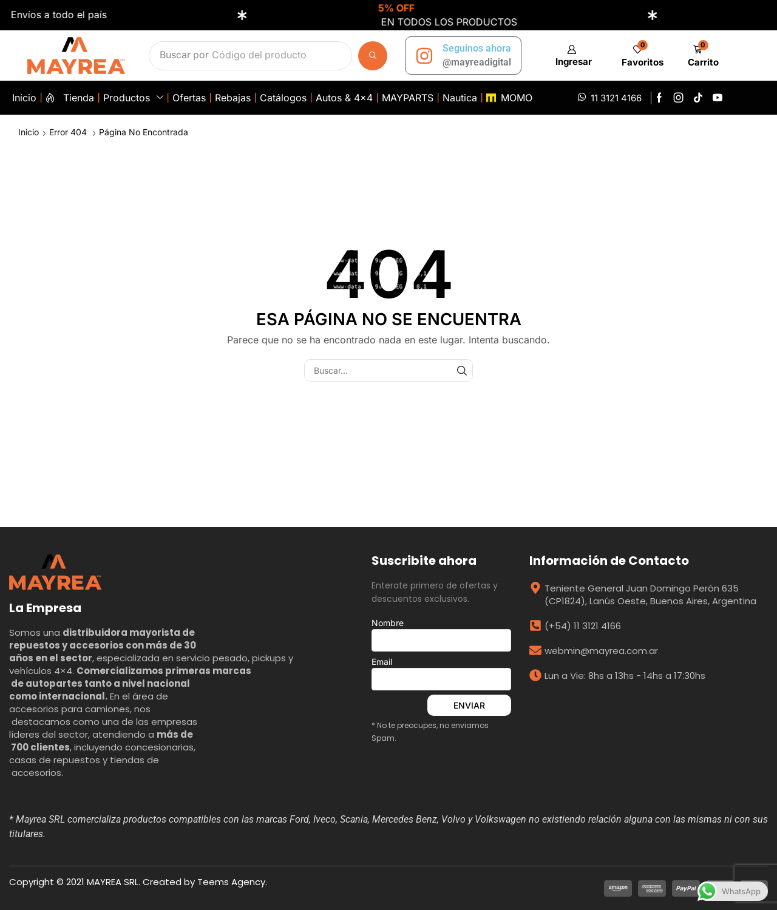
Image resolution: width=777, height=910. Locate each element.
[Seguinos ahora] (424, 56)
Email (441, 673)
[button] (571, 55)
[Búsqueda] (372, 55)
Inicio (28, 132)
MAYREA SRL (112, 881)
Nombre (441, 635)
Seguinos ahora (477, 48)
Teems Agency (231, 881)
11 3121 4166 (616, 98)
